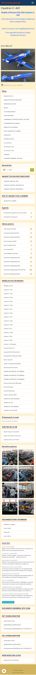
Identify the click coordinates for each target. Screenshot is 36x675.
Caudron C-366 (8, 293)
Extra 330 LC (7, 536)
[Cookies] (4, 671)
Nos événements (18, 249)
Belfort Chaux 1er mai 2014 (11, 432)
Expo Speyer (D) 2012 (18, 229)
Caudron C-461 (8, 309)
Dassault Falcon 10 (9, 348)
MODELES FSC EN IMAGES (11, 127)
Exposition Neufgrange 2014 (18, 258)
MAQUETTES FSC (8, 96)
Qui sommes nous (9, 146)
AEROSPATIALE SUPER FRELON (12, 625)
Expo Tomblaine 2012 (18, 245)
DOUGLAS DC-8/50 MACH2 (11, 660)
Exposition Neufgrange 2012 (18, 237)
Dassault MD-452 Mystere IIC (12, 352)
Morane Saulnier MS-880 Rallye (12, 383)
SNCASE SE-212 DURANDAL (11, 406)
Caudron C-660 (8, 321)
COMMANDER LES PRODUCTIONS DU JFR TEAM (16, 119)
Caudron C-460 (8, 301)
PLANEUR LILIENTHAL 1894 (11, 181)
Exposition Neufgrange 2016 (18, 262)
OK (32, 170)
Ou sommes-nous (9, 150)
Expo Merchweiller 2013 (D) (18, 233)
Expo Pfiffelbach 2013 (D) (18, 254)
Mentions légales (18, 670)
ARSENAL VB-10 (8, 286)
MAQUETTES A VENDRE (10, 201)
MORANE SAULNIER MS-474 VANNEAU (14, 375)
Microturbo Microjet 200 (10, 367)
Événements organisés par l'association (18, 213)
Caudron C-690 (8, 324)
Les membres (8, 143)
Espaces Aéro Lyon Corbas (11, 439)
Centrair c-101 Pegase (10, 344)
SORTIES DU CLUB (9, 139)
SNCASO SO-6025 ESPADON (11, 398)
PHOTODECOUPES (9, 115)
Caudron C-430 (8, 297)
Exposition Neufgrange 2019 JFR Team (18, 270)
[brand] (10, 3)
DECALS (6, 107)
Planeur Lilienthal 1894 (10, 395)
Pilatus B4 (6, 532)
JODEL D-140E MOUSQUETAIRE (12, 363)
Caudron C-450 (8, 305)
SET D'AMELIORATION (9, 111)
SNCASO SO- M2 (8, 402)
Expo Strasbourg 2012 (18, 241)
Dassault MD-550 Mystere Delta (13, 356)
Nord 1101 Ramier (8, 387)
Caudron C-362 (8, 289)
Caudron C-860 (8, 340)
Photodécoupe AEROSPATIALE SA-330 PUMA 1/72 (17, 628)
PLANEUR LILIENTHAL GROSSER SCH (14, 185)
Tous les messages (8, 602)
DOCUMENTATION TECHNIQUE (12, 123)
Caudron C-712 (8, 328)
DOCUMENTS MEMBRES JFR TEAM (13, 158)
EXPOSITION (7, 135)
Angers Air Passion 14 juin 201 (12, 435)
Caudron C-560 (8, 313)
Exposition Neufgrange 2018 (18, 266)
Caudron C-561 (8, 317)
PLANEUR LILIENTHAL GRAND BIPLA (13, 189)
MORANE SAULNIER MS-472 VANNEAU (14, 371)
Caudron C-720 (8, 336)
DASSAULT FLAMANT (9, 524)
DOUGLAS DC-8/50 (9, 621)
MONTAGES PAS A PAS (10, 104)
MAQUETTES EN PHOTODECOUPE (13, 100)
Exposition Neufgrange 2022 (18, 274)
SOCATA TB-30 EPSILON (10, 410)
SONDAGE (6, 154)
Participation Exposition (18, 217)
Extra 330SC (7, 528)
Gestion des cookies (18, 672)
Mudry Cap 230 (8, 360)
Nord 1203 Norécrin (9, 391)
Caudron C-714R (8, 332)
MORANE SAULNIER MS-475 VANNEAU (14, 379)
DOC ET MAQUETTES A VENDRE (12, 131)
